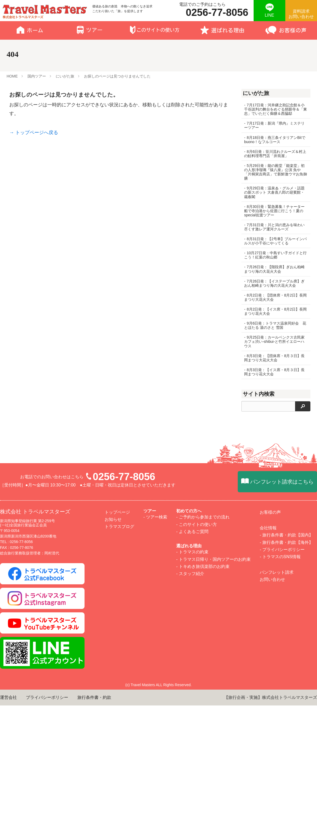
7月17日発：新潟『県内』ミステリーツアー (274, 125)
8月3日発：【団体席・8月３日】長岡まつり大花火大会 (274, 358)
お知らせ (113, 745)
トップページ (117, 738)
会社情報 (268, 754)
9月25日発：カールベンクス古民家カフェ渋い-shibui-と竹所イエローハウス (274, 341)
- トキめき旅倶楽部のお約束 (203, 792)
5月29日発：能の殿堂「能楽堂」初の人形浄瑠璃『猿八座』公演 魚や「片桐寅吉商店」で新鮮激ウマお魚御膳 (274, 171)
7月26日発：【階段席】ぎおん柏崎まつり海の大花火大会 (274, 269)
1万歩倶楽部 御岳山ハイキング (275, 477)
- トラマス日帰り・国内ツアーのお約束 (213, 785)
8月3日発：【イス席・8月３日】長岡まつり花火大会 (274, 372)
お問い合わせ (272, 805)
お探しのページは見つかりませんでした (117, 76)
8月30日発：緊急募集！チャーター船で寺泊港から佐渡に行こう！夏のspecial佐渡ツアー (274, 210)
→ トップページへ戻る (33, 132)
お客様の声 (270, 738)
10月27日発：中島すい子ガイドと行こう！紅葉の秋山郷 (273, 255)
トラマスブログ (119, 752)
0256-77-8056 (124, 702)
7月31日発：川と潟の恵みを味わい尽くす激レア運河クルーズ (274, 227)
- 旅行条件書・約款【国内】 (286, 761)
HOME (12, 76)
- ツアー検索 (155, 743)
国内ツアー (36, 76)
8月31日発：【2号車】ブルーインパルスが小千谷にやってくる (273, 241)
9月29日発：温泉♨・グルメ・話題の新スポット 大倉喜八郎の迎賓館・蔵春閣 (274, 192)
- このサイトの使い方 (196, 750)
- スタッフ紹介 (190, 800)
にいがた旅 (65, 76)
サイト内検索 (258, 394)
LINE (269, 15)
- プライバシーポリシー (282, 775)
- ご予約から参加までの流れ (203, 743)
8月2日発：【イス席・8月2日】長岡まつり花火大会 (273, 311)
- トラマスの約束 (192, 778)
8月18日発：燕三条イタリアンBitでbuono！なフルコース (272, 139)
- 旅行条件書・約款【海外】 (286, 768)
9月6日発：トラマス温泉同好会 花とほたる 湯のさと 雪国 (273, 325)
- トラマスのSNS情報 (280, 783)
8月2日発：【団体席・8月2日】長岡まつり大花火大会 (273, 297)
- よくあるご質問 (192, 757)
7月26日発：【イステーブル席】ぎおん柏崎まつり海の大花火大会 (274, 283)
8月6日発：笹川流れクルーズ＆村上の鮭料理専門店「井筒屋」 (273, 153)
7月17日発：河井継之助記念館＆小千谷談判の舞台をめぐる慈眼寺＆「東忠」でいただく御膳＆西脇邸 (274, 109)
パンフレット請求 (276, 798)
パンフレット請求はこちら (282, 708)
